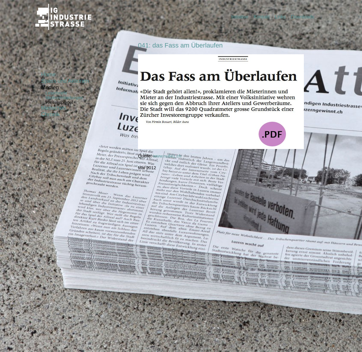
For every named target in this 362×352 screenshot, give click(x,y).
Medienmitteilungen (64, 97)
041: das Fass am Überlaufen (180, 45)
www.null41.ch (167, 155)
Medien (50, 87)
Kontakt (262, 16)
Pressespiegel (59, 102)
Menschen (53, 108)
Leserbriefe (56, 93)
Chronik (50, 114)
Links (280, 16)
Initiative (240, 16)
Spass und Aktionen (65, 81)
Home (48, 74)
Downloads (302, 16)
